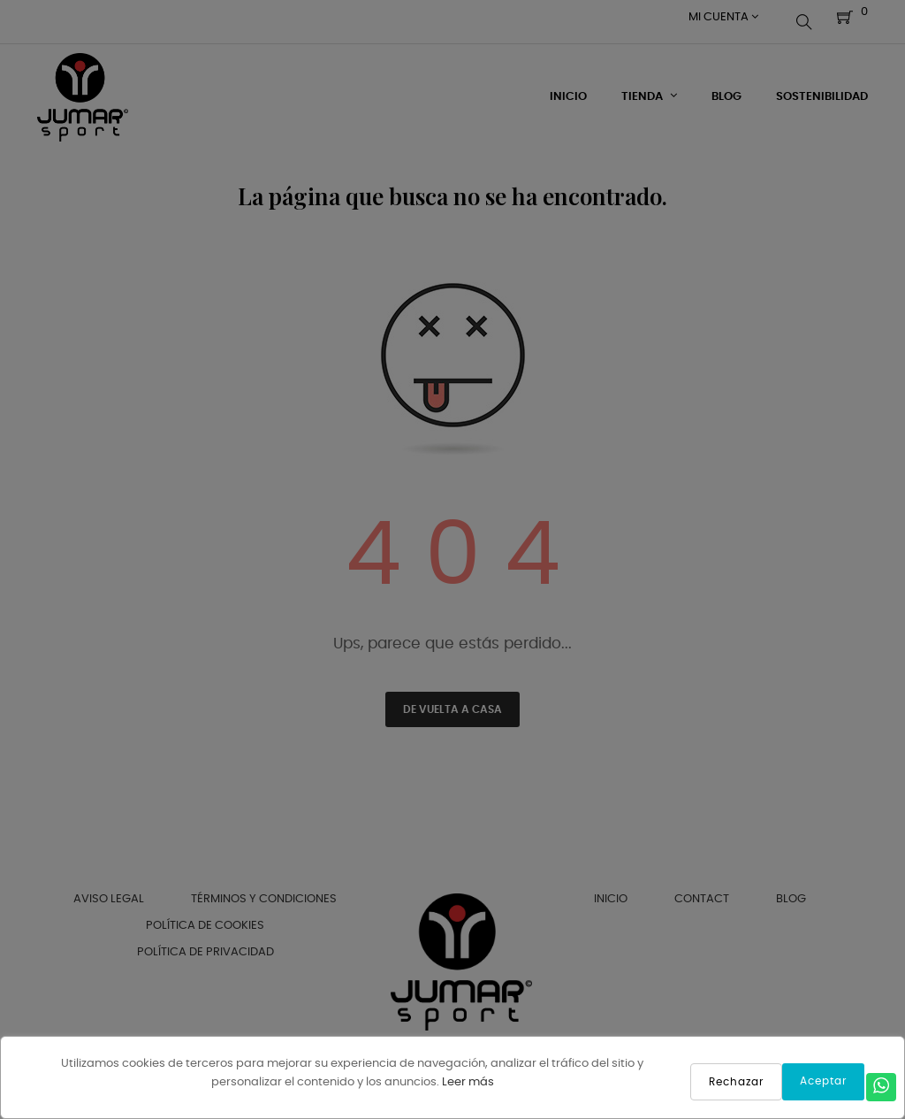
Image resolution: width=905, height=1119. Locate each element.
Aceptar (823, 1081)
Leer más (468, 1082)
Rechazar (736, 1082)
